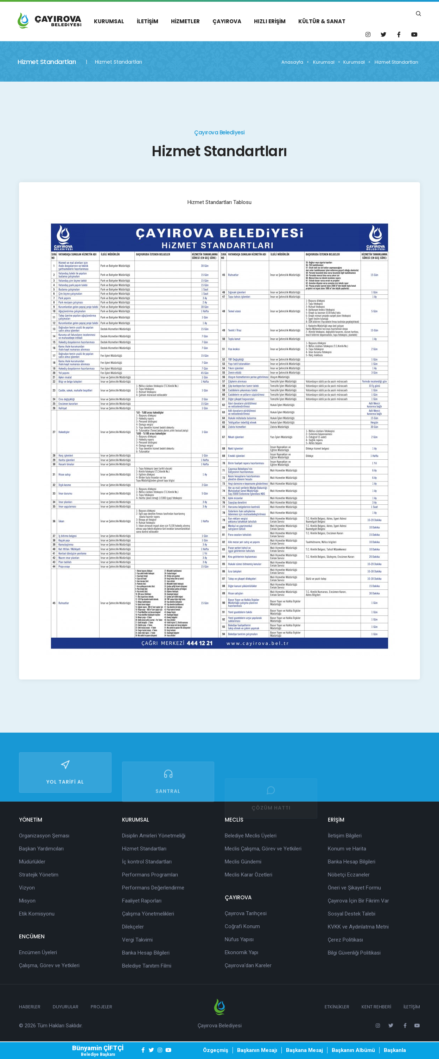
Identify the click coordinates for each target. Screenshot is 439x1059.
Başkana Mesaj (304, 1050)
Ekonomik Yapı (241, 952)
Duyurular (65, 1006)
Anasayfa (292, 62)
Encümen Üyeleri (38, 952)
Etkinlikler (337, 1006)
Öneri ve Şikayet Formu (354, 888)
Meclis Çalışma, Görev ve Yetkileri (263, 849)
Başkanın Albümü (353, 1050)
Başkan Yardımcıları (41, 849)
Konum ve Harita (347, 849)
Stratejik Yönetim (38, 875)
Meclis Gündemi (243, 862)
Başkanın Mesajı (257, 1050)
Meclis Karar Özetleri (248, 875)
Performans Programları (150, 875)
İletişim (147, 21)
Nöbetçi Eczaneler (349, 875)
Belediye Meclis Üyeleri (250, 835)
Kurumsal (109, 21)
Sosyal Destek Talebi (351, 914)
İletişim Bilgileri (345, 835)
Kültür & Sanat (321, 21)
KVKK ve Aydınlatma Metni (358, 927)
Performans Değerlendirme (153, 888)
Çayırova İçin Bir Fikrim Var (358, 901)
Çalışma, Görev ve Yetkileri (49, 965)
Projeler (101, 1006)
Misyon (27, 901)
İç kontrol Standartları (147, 862)
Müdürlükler (32, 862)
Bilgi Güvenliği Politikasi (354, 953)
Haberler (29, 1006)
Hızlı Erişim (270, 21)
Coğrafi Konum (242, 926)
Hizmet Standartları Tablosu (219, 202)
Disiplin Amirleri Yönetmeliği (153, 835)
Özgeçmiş (215, 1050)
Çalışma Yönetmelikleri (148, 914)
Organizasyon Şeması (44, 835)
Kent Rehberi (376, 1006)
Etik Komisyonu (37, 914)
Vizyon (27, 888)
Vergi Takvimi (137, 940)
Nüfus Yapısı (239, 939)
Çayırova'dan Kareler (248, 965)
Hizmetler (185, 21)
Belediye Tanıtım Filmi (146, 966)
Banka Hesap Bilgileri (146, 953)
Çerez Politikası (345, 940)
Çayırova (226, 21)
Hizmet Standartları (396, 62)
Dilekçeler (133, 927)
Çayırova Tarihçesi (246, 913)
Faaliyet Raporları (141, 901)
